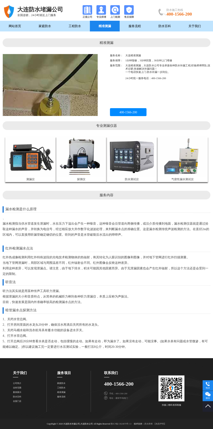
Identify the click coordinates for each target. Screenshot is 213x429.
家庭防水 (45, 26)
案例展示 (17, 392)
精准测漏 (105, 26)
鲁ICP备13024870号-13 (121, 424)
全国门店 (17, 401)
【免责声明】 (160, 424)
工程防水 (75, 26)
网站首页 (15, 26)
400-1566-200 (128, 112)
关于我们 (194, 26)
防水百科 (164, 26)
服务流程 (134, 26)
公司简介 (17, 383)
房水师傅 (148, 424)
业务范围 (17, 387)
